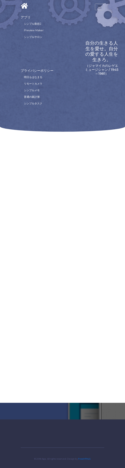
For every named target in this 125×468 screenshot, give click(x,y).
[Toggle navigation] (99, 7)
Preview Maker (34, 30)
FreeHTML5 (84, 458)
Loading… (62, 263)
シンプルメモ (32, 90)
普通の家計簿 (32, 96)
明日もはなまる (33, 77)
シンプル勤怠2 (32, 23)
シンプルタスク (33, 103)
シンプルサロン (33, 37)
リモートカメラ (33, 83)
